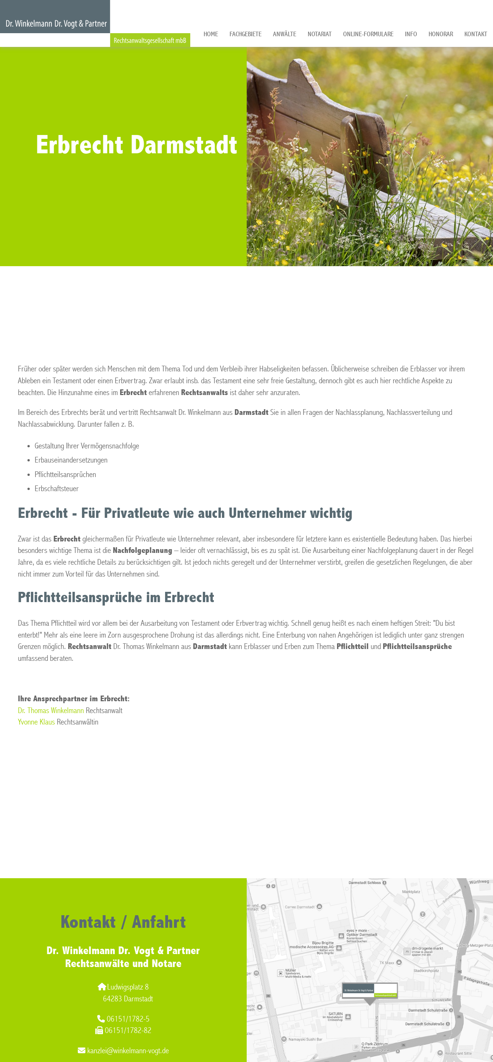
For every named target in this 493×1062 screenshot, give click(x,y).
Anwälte (284, 34)
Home (211, 34)
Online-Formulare (368, 34)
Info (411, 34)
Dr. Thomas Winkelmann (51, 710)
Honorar (441, 34)
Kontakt (475, 34)
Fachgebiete (246, 34)
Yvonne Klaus (36, 722)
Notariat (320, 34)
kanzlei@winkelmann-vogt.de (123, 1051)
